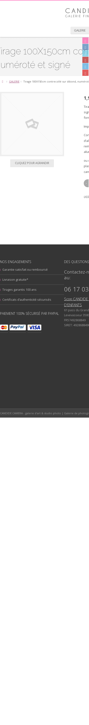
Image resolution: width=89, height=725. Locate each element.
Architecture (25, 559)
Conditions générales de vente (37, 674)
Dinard (46, 570)
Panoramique (23, 593)
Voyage (20, 614)
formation (28, 576)
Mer (37, 581)
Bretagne (45, 559)
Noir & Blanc (42, 586)
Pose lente (21, 609)
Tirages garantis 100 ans (32, 427)
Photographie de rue (32, 604)
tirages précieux (65, 609)
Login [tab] (25, 352)
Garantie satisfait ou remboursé (37, 406)
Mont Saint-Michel (59, 581)
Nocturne (19, 587)
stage (51, 609)
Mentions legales (27, 664)
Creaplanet (36, 720)
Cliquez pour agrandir (45, 217)
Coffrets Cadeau (61, 565)
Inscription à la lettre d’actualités (37, 634)
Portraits (60, 604)
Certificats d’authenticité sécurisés (39, 437)
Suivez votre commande (32, 654)
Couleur (22, 569)
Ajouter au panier (56, 316)
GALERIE (26, 135)
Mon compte (24, 644)
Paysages (44, 593)
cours (34, 570)
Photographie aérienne (35, 598)
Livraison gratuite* (28, 416)
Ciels (46, 564)
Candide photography (41, 561)
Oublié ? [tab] (27, 358)
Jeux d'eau (45, 575)
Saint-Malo (38, 609)
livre (30, 582)
